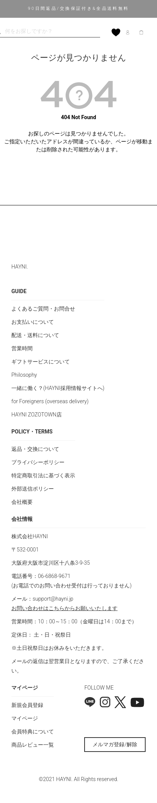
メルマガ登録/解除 (115, 744)
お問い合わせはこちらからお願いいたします (64, 608)
